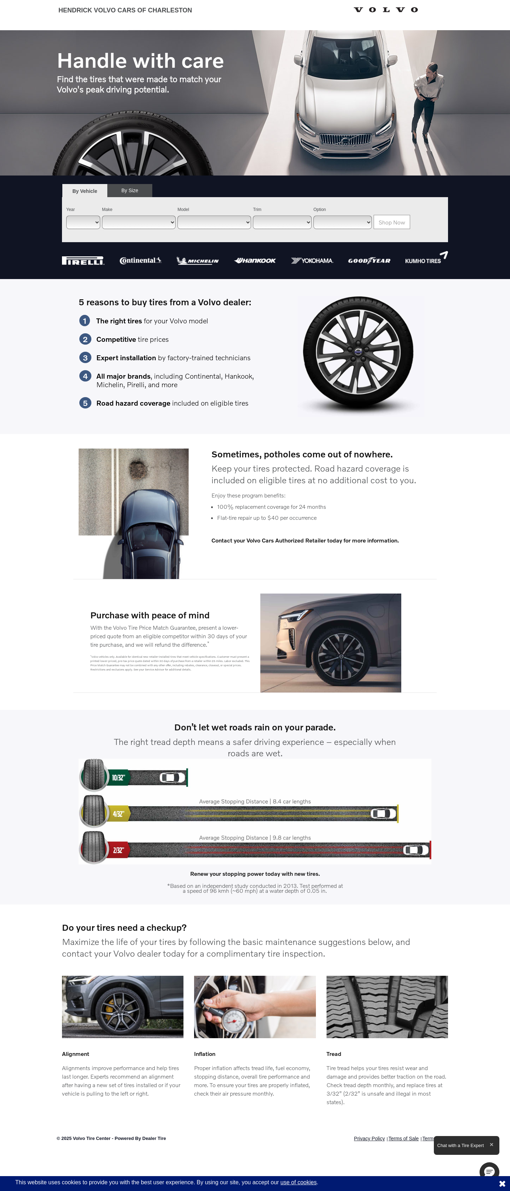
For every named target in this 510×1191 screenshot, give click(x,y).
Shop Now (392, 222)
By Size (129, 190)
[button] (489, 1172)
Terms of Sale (404, 1138)
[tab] (84, 191)
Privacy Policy (369, 1138)
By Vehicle (85, 193)
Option (319, 209)
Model (183, 209)
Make (107, 209)
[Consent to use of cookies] (502, 1183)
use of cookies (298, 1182)
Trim (257, 209)
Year (70, 209)
